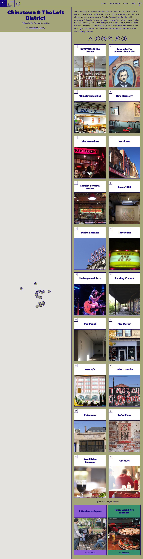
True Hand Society (37, 28)
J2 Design (91, 553)
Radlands (125, 553)
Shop (133, 3)
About (125, 3)
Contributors (114, 3)
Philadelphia (27, 23)
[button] (43, 304)
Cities (103, 3)
